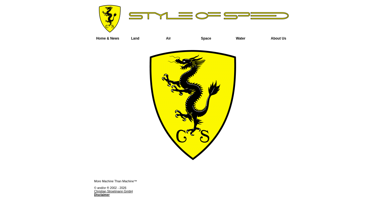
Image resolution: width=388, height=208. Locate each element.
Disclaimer (102, 194)
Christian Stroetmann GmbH (113, 191)
